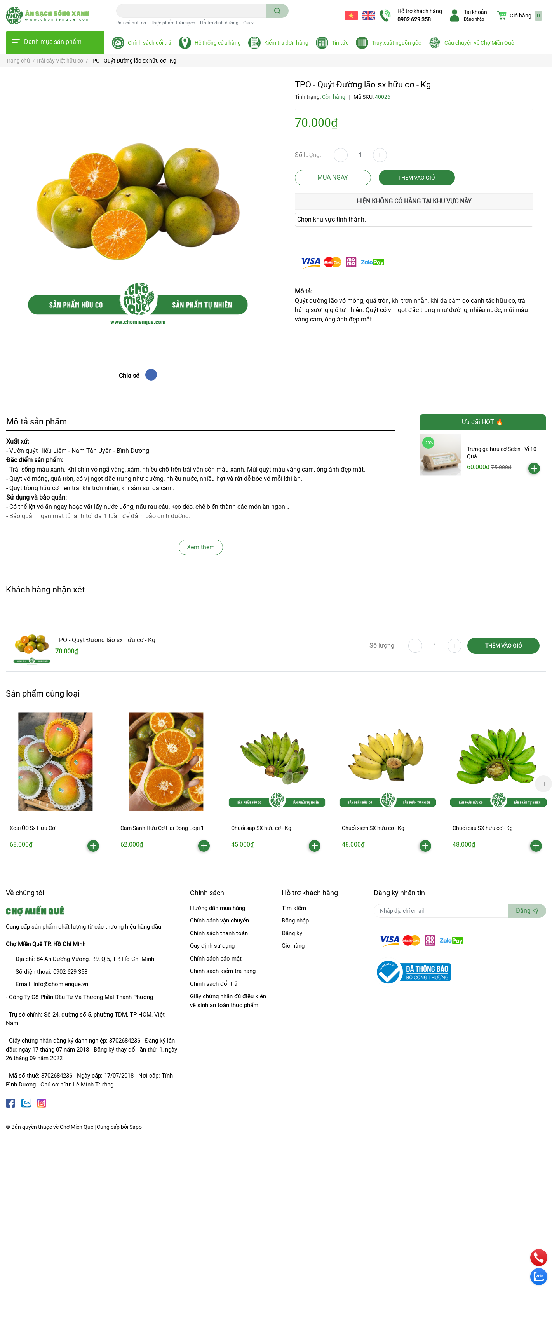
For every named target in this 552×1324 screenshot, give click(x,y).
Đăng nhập (474, 19)
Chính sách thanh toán (219, 933)
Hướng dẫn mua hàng (217, 908)
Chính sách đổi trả (149, 43)
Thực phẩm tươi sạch (173, 23)
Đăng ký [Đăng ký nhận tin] (527, 910)
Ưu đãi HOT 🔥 (482, 422)
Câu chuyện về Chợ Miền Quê (479, 43)
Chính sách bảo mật (216, 958)
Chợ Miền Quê (76, 1127)
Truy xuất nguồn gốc (396, 43)
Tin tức (340, 43)
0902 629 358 (414, 19)
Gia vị (249, 23)
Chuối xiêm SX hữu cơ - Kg (373, 828)
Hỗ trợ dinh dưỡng (219, 23)
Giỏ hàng (293, 945)
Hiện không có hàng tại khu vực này (414, 201)
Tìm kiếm (294, 908)
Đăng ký (292, 933)
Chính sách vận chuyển (219, 920)
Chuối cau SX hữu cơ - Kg (483, 828)
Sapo (135, 1127)
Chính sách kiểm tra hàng (223, 971)
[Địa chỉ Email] (460, 911)
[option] (55, 783)
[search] (277, 11)
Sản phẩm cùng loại (43, 693)
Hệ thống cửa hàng (218, 43)
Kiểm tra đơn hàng (286, 43)
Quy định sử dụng (212, 945)
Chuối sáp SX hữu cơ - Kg (261, 828)
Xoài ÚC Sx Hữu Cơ (32, 828)
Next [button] (543, 783)
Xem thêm (201, 547)
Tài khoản (475, 12)
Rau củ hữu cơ (131, 23)
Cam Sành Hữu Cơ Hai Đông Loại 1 (162, 828)
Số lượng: (308, 155)
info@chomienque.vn (60, 984)
